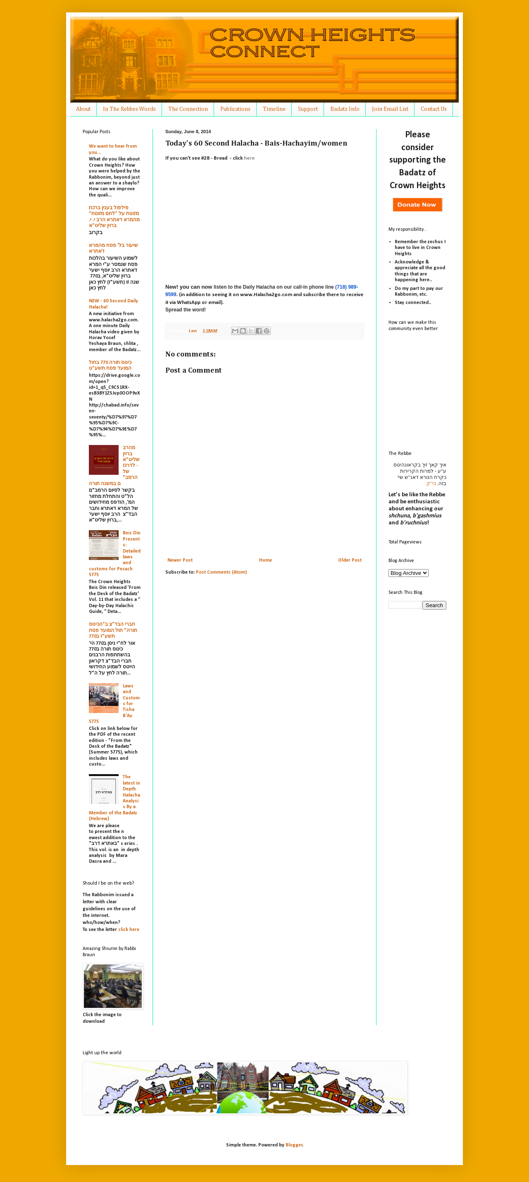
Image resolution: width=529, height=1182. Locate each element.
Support (308, 109)
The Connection (188, 109)
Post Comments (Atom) (221, 572)
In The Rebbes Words (129, 109)
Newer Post (180, 560)
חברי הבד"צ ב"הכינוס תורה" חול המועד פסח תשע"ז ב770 (113, 630)
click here (128, 929)
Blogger (294, 1145)
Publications (235, 109)
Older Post (350, 560)
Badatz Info (345, 109)
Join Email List (390, 109)
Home (265, 560)
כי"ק (431, 483)
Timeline (274, 109)
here (249, 158)
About (83, 109)
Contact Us (434, 109)
